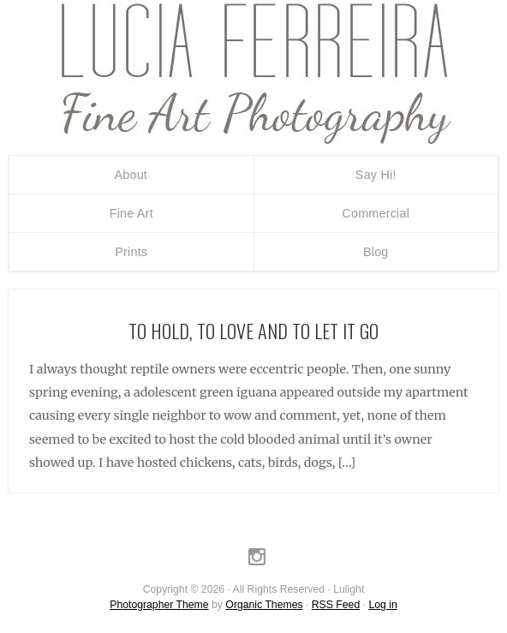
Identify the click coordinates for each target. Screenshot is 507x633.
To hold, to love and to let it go (253, 330)
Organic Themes (263, 605)
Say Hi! (376, 175)
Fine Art (131, 213)
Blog (376, 252)
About (130, 175)
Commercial (375, 213)
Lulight (253, 73)
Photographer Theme (159, 605)
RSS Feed (336, 605)
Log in (382, 605)
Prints (131, 252)
